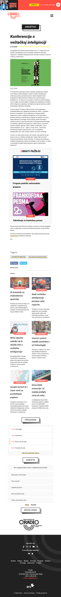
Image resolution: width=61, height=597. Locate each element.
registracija (13, 236)
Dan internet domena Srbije (37, 263)
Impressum (31, 563)
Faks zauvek (15, 487)
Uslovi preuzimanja (29, 593)
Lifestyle (33, 561)
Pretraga (23, 563)
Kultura (20, 561)
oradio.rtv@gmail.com (30, 578)
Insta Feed (30, 516)
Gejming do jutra (16, 493)
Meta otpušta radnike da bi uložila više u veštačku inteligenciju (16, 351)
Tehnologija (20, 294)
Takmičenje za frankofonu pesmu (27, 220)
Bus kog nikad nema (17, 500)
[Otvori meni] (51, 15)
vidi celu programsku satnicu (30, 459)
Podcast (47, 561)
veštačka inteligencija (18, 263)
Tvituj (23, 269)
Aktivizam (41, 296)
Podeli (14, 269)
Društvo (30, 179)
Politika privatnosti (41, 593)
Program (30, 426)
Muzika (30, 216)
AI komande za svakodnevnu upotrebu (17, 301)
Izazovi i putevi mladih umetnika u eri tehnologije (41, 347)
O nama (38, 563)
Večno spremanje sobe (18, 506)
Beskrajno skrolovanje (18, 481)
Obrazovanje (41, 340)
